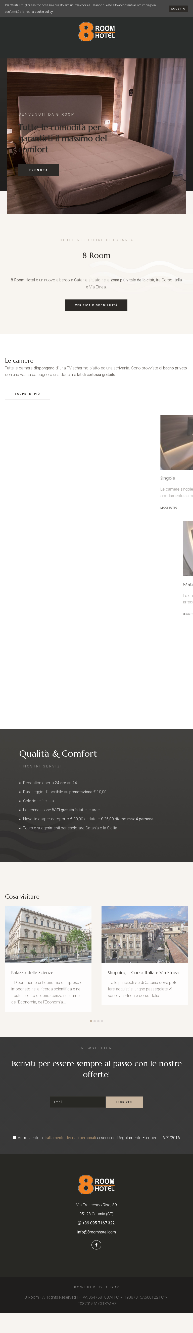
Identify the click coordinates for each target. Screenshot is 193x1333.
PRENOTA (38, 170)
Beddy (112, 1287)
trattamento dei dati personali (70, 1137)
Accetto (178, 8)
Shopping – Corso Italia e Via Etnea (143, 972)
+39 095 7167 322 (98, 1223)
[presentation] (96, 1123)
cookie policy (44, 12)
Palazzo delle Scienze (32, 972)
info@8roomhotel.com (96, 1232)
